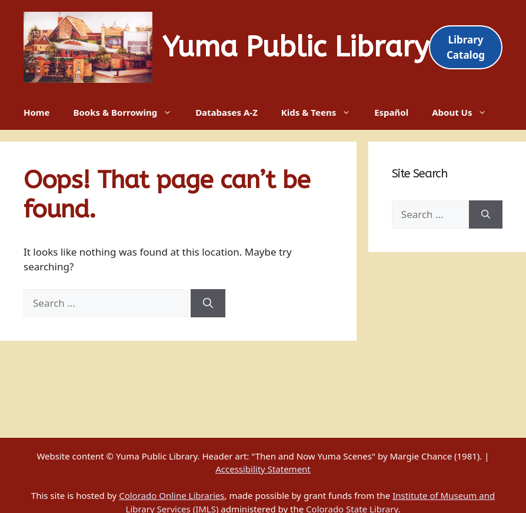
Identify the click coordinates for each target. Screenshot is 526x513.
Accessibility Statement (263, 469)
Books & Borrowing (128, 112)
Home (36, 112)
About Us (465, 112)
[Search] (208, 303)
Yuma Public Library (295, 47)
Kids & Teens (321, 112)
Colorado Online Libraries (171, 495)
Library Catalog (466, 47)
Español (391, 112)
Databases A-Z (226, 112)
